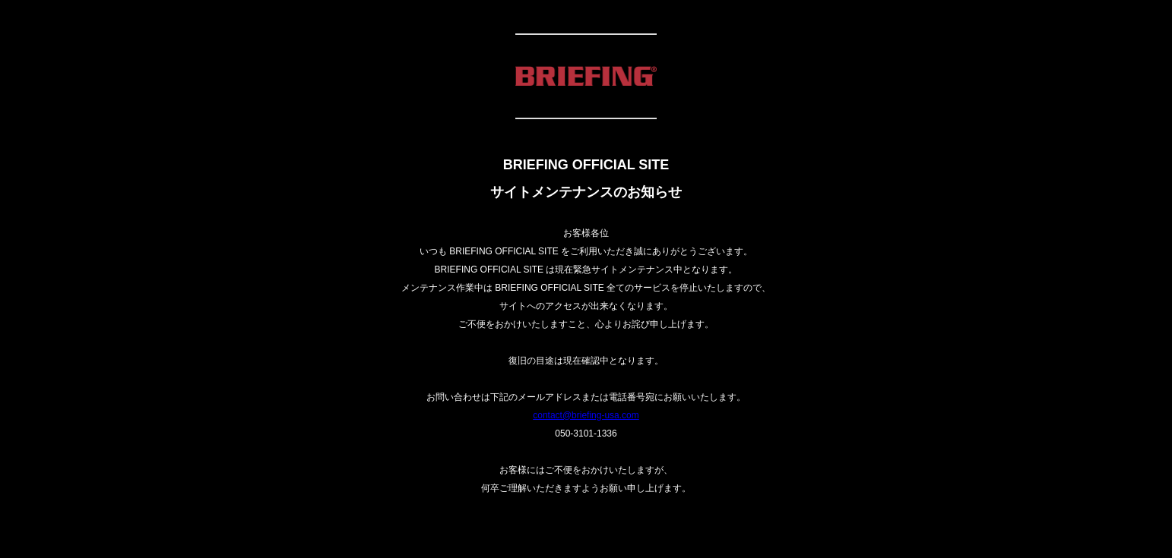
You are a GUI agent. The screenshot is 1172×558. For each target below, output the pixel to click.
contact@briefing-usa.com (586, 415)
